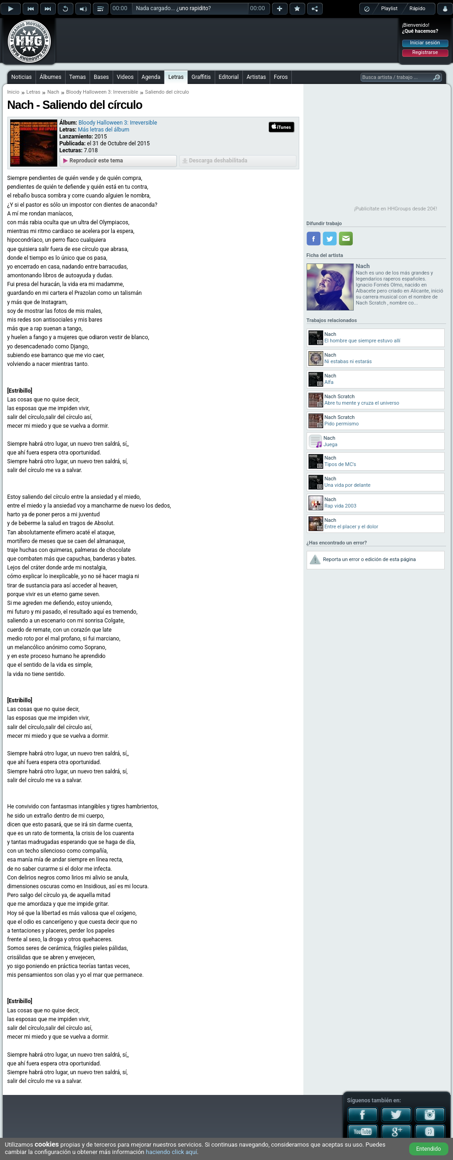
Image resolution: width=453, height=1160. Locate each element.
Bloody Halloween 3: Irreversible (102, 92)
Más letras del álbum (103, 129)
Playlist (389, 9)
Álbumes (50, 77)
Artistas (256, 77)
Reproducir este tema (96, 160)
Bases (101, 77)
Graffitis (201, 77)
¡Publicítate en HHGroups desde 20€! (395, 209)
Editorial (229, 77)
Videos (125, 77)
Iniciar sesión (425, 43)
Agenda (151, 77)
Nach (53, 92)
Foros (281, 77)
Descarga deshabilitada (218, 160)
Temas (77, 77)
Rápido (417, 9)
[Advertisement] (227, 40)
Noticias (22, 77)
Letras (175, 77)
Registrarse (425, 52)
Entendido (428, 1149)
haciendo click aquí (171, 1151)
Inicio (13, 92)
